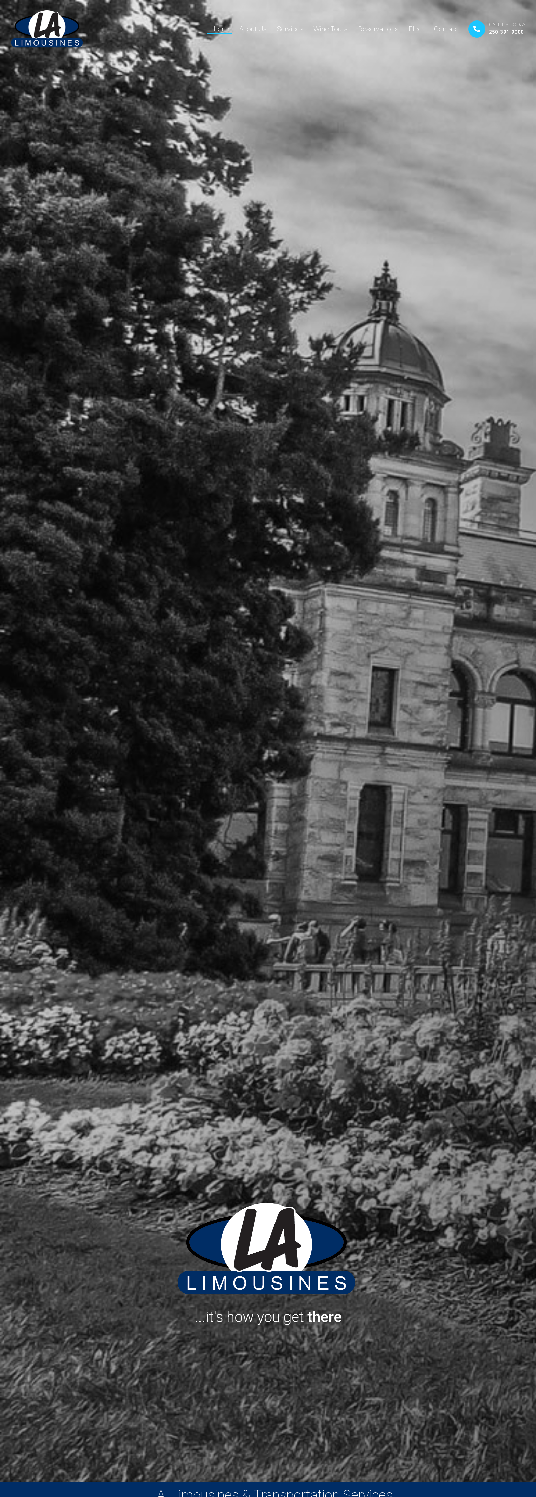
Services (290, 29)
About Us (253, 29)
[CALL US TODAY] (476, 29)
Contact (446, 29)
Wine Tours (330, 29)
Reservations (378, 29)
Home (219, 29)
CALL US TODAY (507, 25)
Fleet (416, 29)
